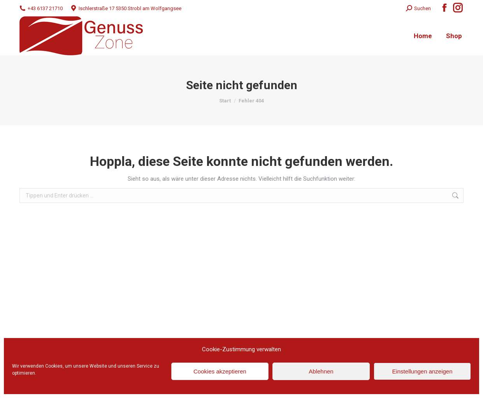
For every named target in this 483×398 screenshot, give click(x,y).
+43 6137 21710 (41, 8)
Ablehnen (321, 371)
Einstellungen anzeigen (422, 371)
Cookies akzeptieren (219, 371)
